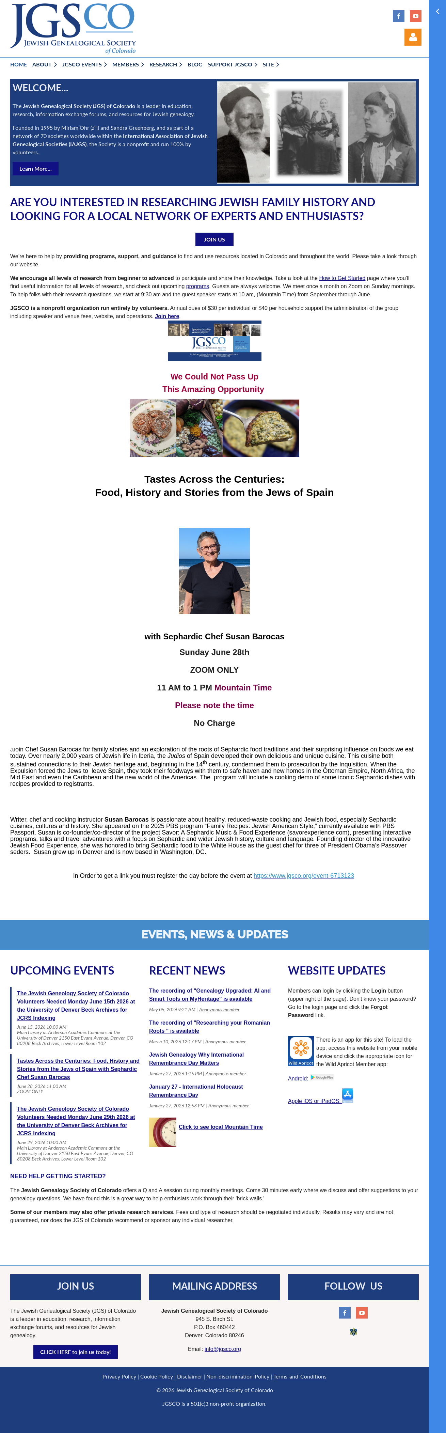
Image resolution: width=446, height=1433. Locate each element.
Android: (311, 1078)
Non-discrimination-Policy (237, 1376)
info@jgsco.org (223, 1349)
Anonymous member (219, 1009)
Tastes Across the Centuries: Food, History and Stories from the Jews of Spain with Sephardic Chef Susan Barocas (78, 1069)
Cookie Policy (156, 1376)
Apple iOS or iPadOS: (320, 1101)
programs (197, 286)
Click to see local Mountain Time (221, 1127)
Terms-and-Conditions (299, 1376)
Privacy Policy (119, 1376)
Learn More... (35, 168)
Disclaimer (189, 1376)
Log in (412, 37)
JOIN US (214, 239)
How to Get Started (342, 278)
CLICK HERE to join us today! (75, 1352)
